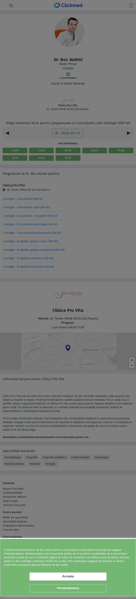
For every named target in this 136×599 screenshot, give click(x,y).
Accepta (68, 576)
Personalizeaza (68, 588)
